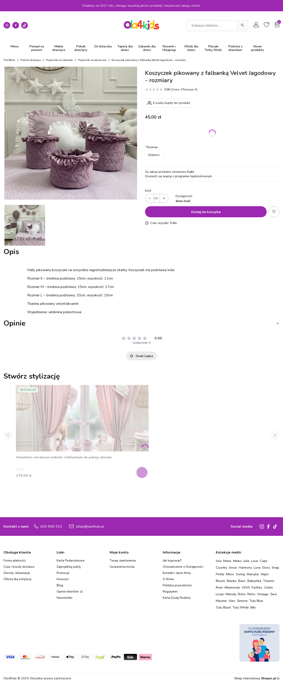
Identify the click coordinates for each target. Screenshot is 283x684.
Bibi (253, 607)
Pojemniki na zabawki (59, 60)
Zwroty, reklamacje (17, 573)
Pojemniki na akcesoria (92, 60)
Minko (237, 561)
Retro (251, 594)
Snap (275, 567)
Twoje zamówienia (123, 560)
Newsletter (65, 598)
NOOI (246, 587)
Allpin (264, 574)
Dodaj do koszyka (206, 212)
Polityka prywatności (177, 585)
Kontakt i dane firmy (177, 573)
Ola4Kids (9, 60)
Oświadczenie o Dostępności (183, 567)
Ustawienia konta (122, 567)
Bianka (231, 581)
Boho (242, 594)
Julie (246, 561)
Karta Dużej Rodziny (177, 598)
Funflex (257, 587)
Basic (242, 581)
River (219, 587)
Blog (60, 585)
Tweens (268, 581)
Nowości (63, 579)
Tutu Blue (256, 600)
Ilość (148, 190)
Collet (268, 587)
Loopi (220, 594)
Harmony (245, 567)
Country (221, 567)
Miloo (230, 574)
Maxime (221, 600)
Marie (227, 561)
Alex (232, 600)
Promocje (63, 573)
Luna (257, 567)
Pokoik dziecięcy (31, 60)
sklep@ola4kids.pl (90, 526)
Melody (231, 594)
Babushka (254, 581)
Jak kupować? (172, 560)
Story (266, 567)
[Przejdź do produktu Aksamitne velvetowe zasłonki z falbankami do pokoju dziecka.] (82, 418)
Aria (219, 561)
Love (254, 561)
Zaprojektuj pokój (69, 567)
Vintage (262, 594)
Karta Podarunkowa (70, 560)
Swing (240, 574)
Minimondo (232, 587)
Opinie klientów (68, 591)
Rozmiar (151, 147)
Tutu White (241, 607)
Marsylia (253, 574)
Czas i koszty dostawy (19, 567)
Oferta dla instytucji (17, 579)
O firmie (168, 579)
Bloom (220, 581)
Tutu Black (223, 607)
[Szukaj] (242, 25)
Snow (233, 567)
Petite (220, 574)
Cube (263, 561)
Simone (242, 600)
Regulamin (170, 591)
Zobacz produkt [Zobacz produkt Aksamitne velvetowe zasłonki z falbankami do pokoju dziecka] (142, 472)
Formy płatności (15, 560)
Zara (273, 594)
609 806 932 (51, 526)
